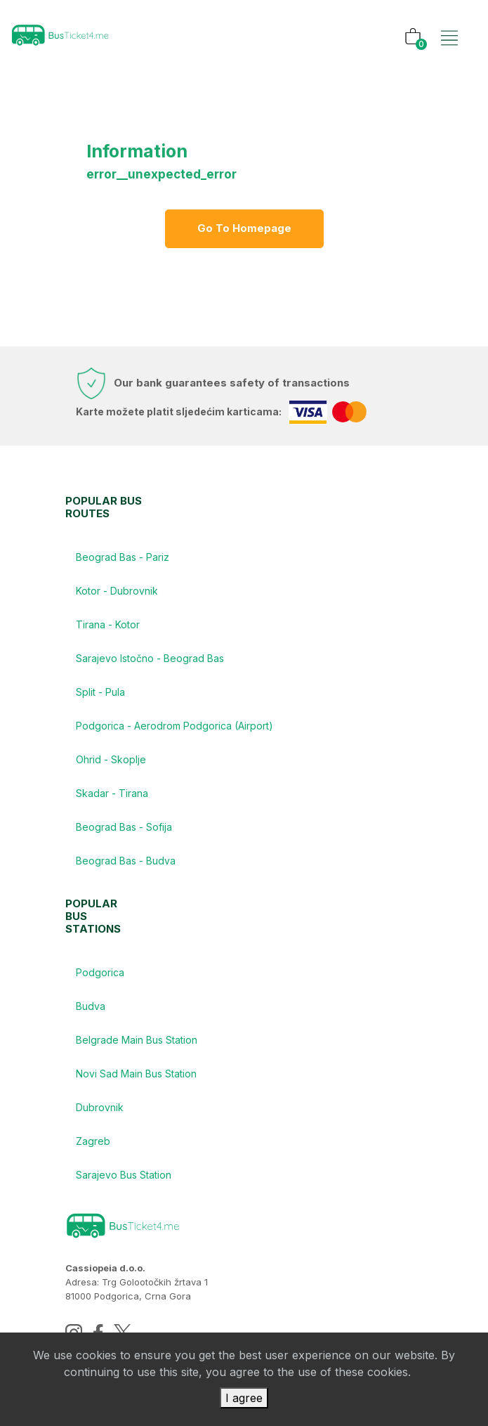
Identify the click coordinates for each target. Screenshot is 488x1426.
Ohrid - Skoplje (111, 759)
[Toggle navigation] (449, 23)
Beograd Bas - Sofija (124, 827)
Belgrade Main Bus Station (136, 1040)
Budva (90, 1006)
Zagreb (93, 1141)
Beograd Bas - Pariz (122, 557)
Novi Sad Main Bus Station (136, 1074)
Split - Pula (100, 692)
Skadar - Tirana (112, 793)
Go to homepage (244, 228)
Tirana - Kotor (108, 624)
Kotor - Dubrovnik (117, 591)
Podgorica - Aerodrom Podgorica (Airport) (174, 726)
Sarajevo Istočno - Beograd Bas (150, 658)
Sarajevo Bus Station (123, 1175)
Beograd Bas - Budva (126, 861)
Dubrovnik (100, 1107)
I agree (244, 1398)
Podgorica (100, 972)
